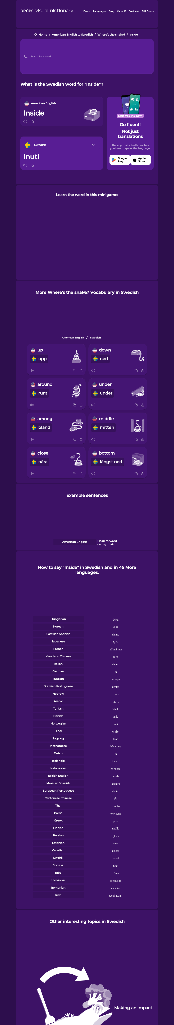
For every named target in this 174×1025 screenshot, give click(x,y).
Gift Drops (148, 11)
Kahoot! (121, 11)
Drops (86, 11)
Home (43, 34)
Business (134, 11)
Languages (99, 11)
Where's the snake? (111, 34)
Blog (111, 11)
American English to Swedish (72, 34)
